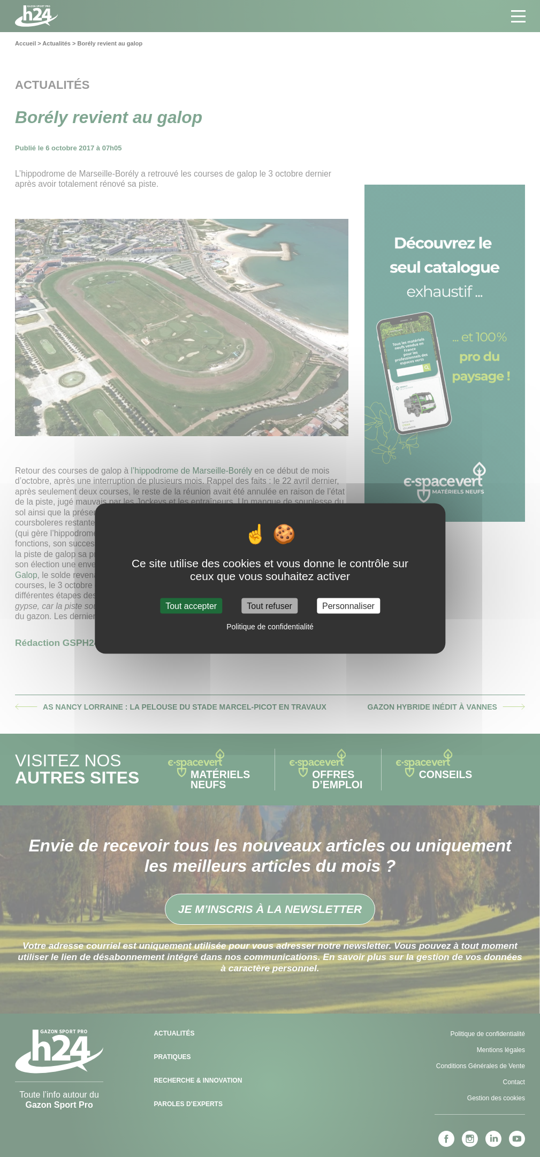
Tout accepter (191, 605)
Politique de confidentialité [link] (270, 626)
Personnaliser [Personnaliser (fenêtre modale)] (348, 605)
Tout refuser (269, 605)
